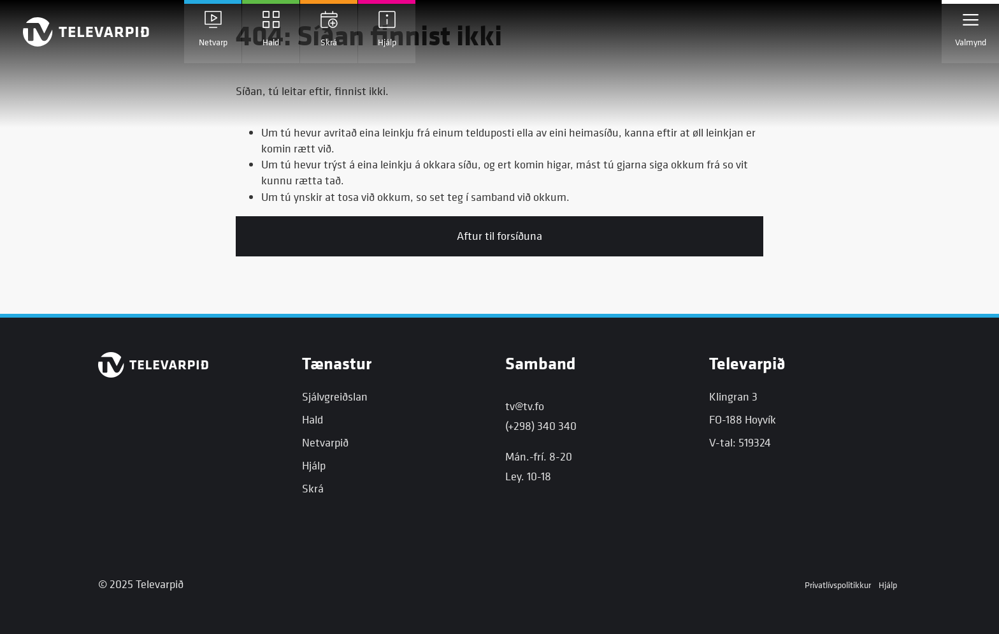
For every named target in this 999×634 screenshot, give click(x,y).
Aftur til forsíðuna (499, 235)
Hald (312, 419)
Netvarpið (325, 442)
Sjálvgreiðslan (335, 396)
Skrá (313, 488)
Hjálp (314, 465)
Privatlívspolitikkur (838, 585)
